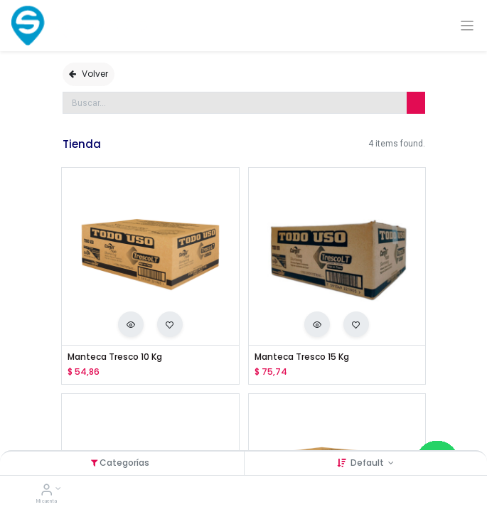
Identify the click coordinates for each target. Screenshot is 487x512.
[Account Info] (46, 491)
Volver (88, 74)
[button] (131, 324)
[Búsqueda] (416, 103)
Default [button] (368, 463)
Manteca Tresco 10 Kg (115, 357)
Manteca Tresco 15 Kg (302, 357)
